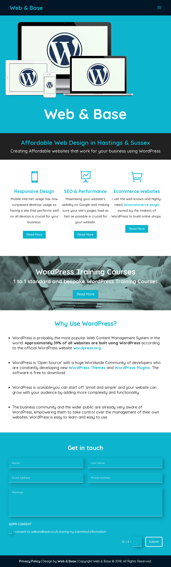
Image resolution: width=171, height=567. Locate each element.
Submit (154, 542)
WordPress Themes (87, 367)
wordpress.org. (87, 347)
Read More (34, 234)
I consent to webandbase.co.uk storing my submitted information (57, 532)
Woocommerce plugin (141, 205)
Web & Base (67, 561)
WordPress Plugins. (133, 367)
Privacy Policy (29, 561)
